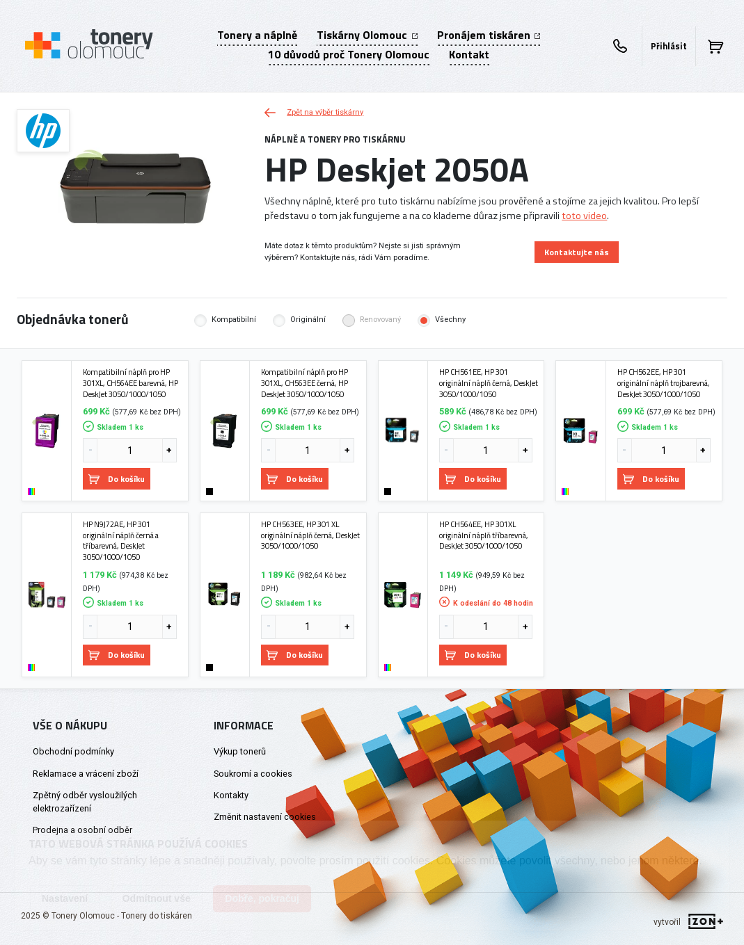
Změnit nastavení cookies (265, 816)
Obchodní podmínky (73, 751)
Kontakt (469, 54)
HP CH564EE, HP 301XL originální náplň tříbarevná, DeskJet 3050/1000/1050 (483, 535)
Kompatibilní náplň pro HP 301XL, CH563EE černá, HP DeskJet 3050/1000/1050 (304, 382)
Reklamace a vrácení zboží (85, 773)
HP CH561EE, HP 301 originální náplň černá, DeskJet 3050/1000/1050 (488, 382)
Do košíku (116, 478)
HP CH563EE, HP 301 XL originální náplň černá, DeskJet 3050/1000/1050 (310, 535)
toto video (584, 215)
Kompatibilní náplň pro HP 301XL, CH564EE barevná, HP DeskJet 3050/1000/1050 (130, 382)
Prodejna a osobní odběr (82, 830)
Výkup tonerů (240, 751)
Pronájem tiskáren (488, 34)
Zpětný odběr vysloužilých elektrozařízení (85, 802)
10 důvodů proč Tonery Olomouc (348, 54)
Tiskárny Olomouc (367, 34)
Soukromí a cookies (253, 773)
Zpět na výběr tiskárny (313, 112)
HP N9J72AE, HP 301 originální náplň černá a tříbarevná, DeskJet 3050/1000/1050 (121, 541)
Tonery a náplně (257, 34)
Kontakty (231, 795)
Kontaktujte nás (576, 252)
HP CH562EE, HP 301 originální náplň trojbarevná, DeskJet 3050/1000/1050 (663, 382)
